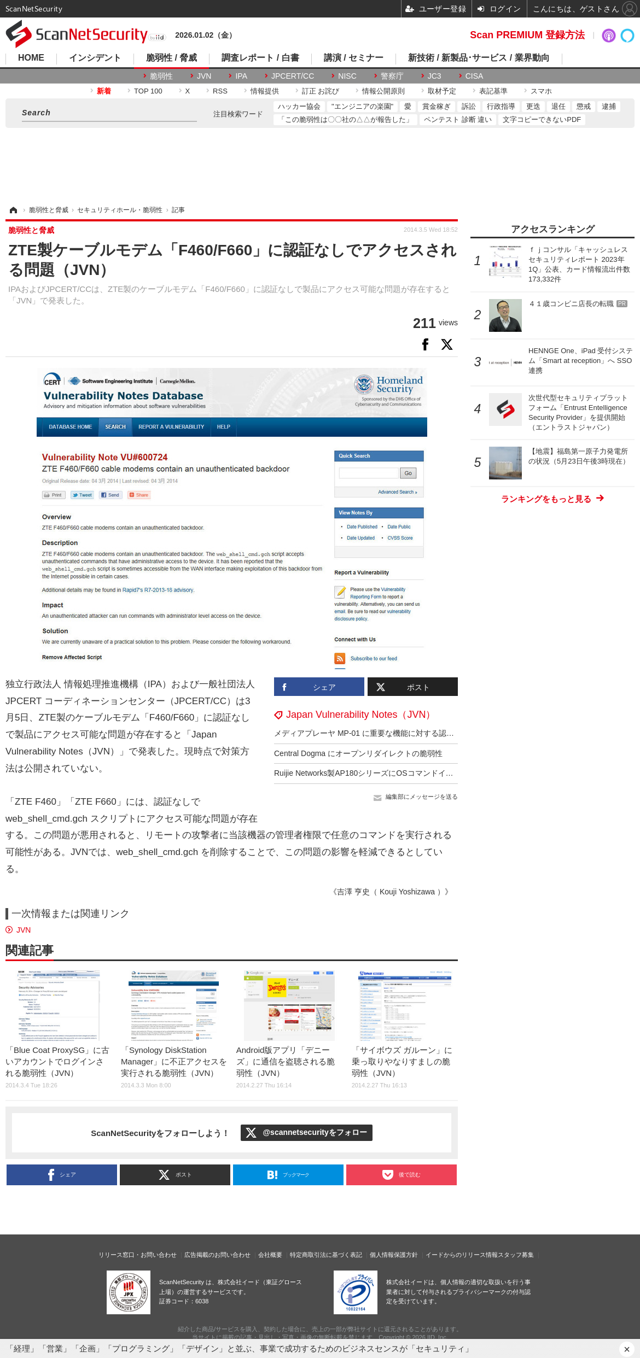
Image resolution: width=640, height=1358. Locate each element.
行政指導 (501, 106)
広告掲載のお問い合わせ (217, 1254)
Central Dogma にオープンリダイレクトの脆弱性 (358, 753)
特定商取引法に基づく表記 (326, 1254)
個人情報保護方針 (394, 1254)
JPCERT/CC (292, 76)
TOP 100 (148, 91)
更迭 (533, 106)
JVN (204, 76)
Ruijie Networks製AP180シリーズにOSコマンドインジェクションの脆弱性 (402, 773)
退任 (558, 106)
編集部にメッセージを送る (422, 796)
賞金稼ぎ (436, 106)
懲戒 (584, 106)
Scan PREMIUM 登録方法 (527, 35)
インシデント (95, 58)
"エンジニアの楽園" (362, 106)
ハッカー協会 (299, 106)
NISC (347, 76)
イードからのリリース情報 (462, 1254)
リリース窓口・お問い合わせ (137, 1254)
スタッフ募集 (516, 1254)
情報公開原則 (383, 91)
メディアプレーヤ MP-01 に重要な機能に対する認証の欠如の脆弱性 (391, 733)
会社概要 (270, 1254)
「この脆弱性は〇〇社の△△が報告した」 (345, 119)
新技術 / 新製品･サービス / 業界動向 (479, 58)
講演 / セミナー (353, 58)
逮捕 (609, 106)
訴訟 (469, 106)
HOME (31, 58)
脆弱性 (161, 76)
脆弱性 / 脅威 (171, 58)
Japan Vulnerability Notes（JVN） (360, 714)
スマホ (541, 91)
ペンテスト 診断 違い (458, 119)
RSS (220, 91)
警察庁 (392, 76)
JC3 (434, 76)
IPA (241, 76)
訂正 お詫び (321, 91)
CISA (475, 76)
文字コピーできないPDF (542, 119)
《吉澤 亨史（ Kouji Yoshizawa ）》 (390, 891)
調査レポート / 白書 (260, 58)
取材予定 (442, 91)
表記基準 (493, 91)
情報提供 (265, 91)
